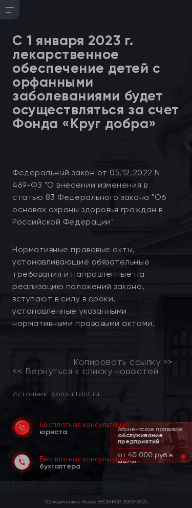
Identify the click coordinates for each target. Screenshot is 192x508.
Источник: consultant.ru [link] (55, 393)
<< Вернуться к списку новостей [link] (85, 371)
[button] (175, 457)
